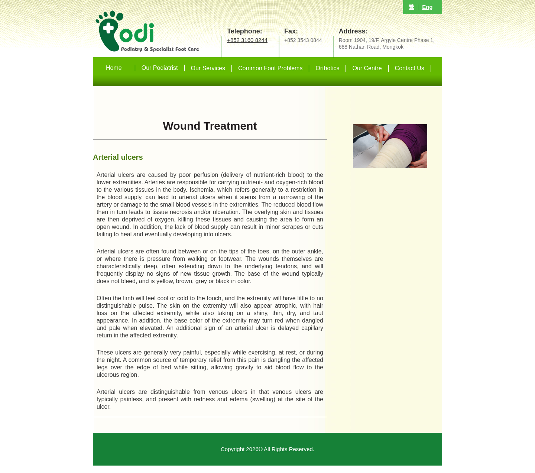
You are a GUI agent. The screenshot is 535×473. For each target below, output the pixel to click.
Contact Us (409, 68)
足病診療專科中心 (171, 28)
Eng (427, 7)
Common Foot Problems (270, 68)
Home (114, 68)
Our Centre (367, 68)
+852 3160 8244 (247, 40)
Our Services (208, 68)
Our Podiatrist (160, 68)
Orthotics (327, 68)
